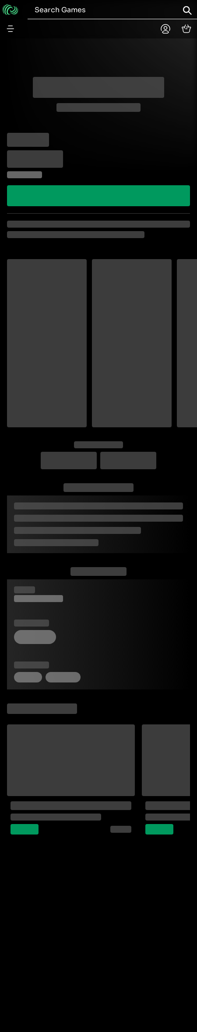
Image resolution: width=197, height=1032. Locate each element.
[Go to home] (10, 9)
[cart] (186, 29)
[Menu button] (11, 29)
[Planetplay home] (165, 29)
